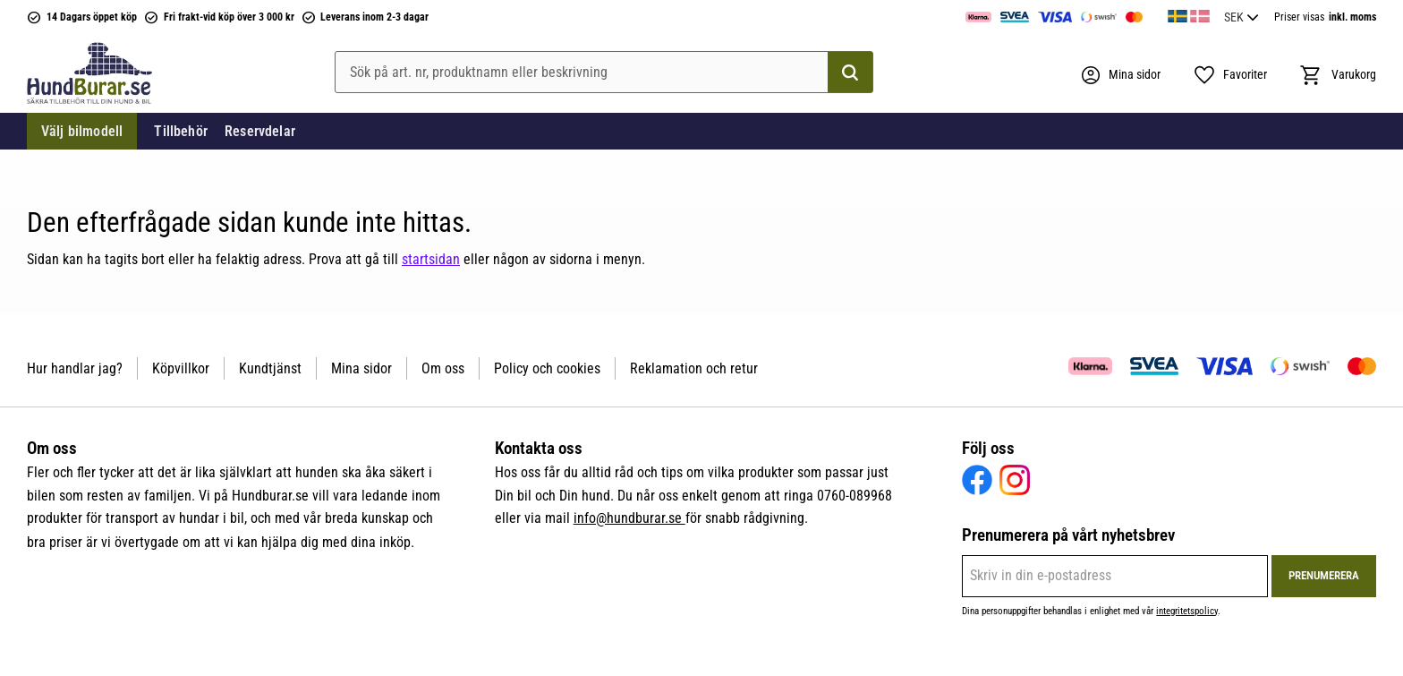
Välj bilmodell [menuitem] (82, 131)
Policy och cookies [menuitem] (547, 368)
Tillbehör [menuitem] (180, 131)
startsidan (431, 259)
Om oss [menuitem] (442, 368)
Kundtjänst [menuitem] (270, 368)
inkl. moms (1352, 17)
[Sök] (850, 72)
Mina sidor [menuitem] (361, 368)
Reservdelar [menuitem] (260, 131)
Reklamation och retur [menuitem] (694, 368)
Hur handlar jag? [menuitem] (75, 368)
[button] (1230, 75)
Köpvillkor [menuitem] (180, 368)
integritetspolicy (1187, 611)
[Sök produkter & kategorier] (604, 72)
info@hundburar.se (629, 517)
